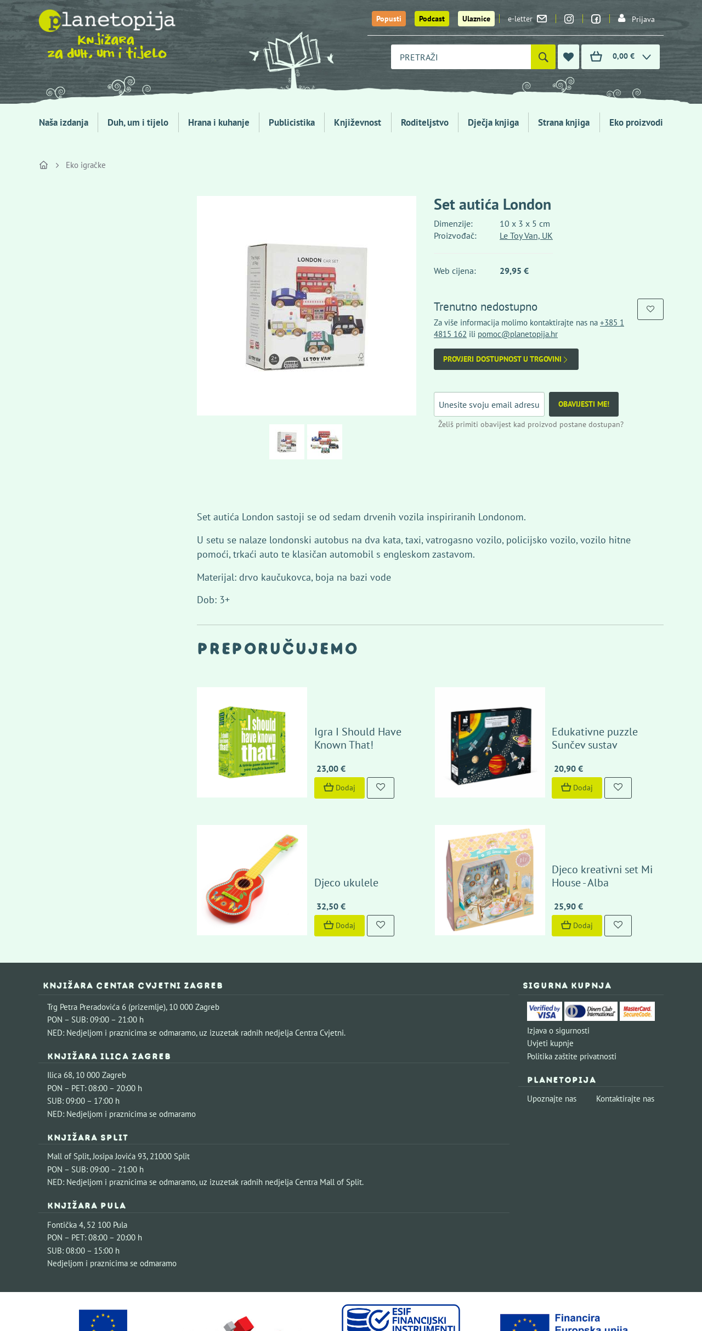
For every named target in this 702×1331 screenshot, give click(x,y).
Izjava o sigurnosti (558, 961)
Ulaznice (476, 19)
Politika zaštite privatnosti (571, 987)
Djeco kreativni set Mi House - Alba (589, 807)
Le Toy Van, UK (526, 235)
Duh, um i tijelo (137, 122)
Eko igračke (86, 165)
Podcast (432, 19)
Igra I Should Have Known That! (343, 703)
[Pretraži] (543, 56)
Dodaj (308, 753)
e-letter (527, 19)
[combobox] (461, 56)
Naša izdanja (63, 122)
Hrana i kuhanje (219, 122)
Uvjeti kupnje (550, 974)
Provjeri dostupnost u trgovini (506, 359)
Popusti (388, 19)
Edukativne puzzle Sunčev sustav (581, 703)
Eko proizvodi (636, 122)
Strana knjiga (564, 122)
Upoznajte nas (551, 1029)
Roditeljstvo (425, 122)
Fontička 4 (65, 1155)
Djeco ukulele (314, 813)
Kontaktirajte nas (625, 1029)
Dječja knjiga (493, 122)
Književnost (357, 122)
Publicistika (292, 122)
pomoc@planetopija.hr (518, 334)
